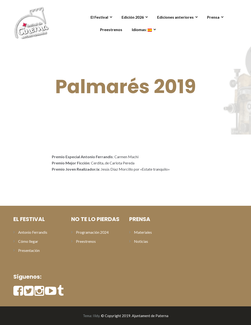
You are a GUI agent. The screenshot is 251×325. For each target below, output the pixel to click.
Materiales (143, 232)
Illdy (96, 316)
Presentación (29, 250)
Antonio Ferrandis (32, 232)
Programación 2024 (92, 232)
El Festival (99, 17)
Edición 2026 (133, 17)
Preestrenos (111, 29)
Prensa (213, 17)
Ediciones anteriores (175, 17)
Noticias (141, 241)
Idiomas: (142, 29)
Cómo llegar (28, 241)
